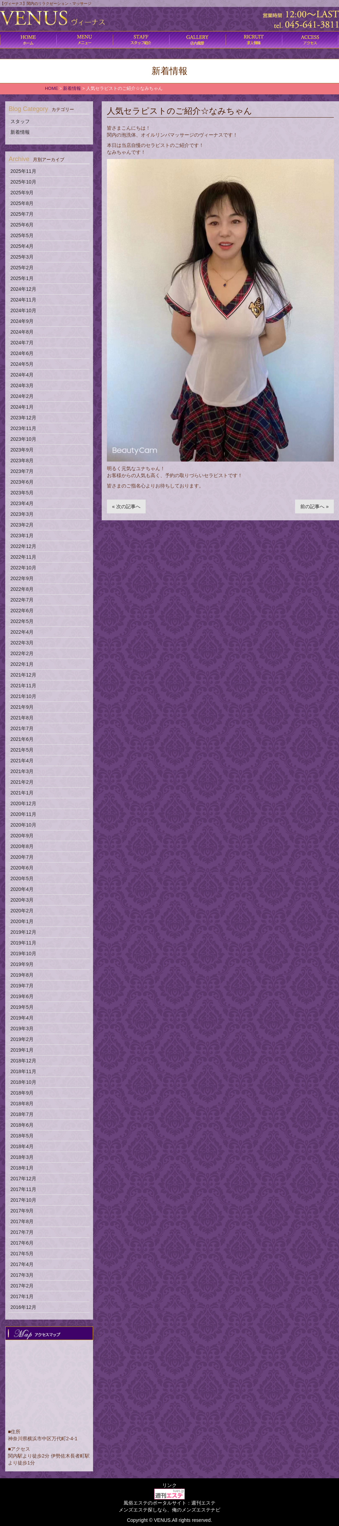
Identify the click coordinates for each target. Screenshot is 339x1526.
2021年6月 (22, 739)
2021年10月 (23, 696)
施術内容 (141, 39)
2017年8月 (22, 1221)
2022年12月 (23, 546)
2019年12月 (23, 932)
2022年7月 (22, 600)
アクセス (310, 39)
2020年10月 (23, 825)
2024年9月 (22, 321)
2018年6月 (22, 1125)
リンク (169, 1485)
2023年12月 (23, 417)
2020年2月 (22, 910)
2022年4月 (22, 632)
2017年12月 (23, 1178)
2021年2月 (22, 782)
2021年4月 (22, 760)
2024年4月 (22, 375)
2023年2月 (22, 525)
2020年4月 (22, 889)
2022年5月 (22, 621)
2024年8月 (22, 332)
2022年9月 (22, 578)
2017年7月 (22, 1232)
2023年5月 (22, 492)
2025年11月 (23, 171)
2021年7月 (22, 728)
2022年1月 (22, 664)
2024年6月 (22, 353)
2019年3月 (22, 1028)
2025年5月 (22, 235)
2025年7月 (22, 214)
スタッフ (20, 121)
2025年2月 (22, 267)
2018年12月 (23, 1060)
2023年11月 (23, 428)
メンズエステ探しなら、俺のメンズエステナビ (169, 1510)
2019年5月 (22, 1007)
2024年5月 (22, 364)
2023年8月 (22, 460)
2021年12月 (23, 675)
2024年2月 (22, 396)
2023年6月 (22, 482)
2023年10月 (23, 439)
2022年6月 (22, 610)
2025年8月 (22, 203)
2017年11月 (23, 1189)
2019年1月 (22, 1050)
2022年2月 (22, 653)
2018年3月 (22, 1157)
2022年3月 (22, 642)
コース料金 (84, 39)
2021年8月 (22, 717)
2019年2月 (22, 1039)
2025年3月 (22, 257)
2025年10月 (23, 182)
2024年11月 (23, 300)
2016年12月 (23, 1307)
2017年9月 (22, 1210)
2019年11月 (23, 943)
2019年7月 (22, 985)
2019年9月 (22, 964)
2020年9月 (22, 835)
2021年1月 (22, 792)
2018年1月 (22, 1168)
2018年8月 (22, 1103)
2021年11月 (23, 685)
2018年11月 (23, 1071)
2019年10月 (23, 953)
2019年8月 (22, 975)
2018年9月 (22, 1093)
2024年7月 (22, 342)
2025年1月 (22, 278)
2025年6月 (22, 224)
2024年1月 (22, 407)
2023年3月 (22, 514)
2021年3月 (22, 771)
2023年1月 (22, 535)
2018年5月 (22, 1135)
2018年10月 (23, 1082)
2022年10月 (23, 567)
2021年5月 (22, 750)
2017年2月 (22, 1285)
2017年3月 (22, 1275)
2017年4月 (22, 1264)
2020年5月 (22, 878)
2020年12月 (23, 803)
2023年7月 (22, 471)
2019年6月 (22, 996)
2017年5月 (22, 1253)
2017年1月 (22, 1296)
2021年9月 (22, 707)
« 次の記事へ (126, 506)
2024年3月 (22, 385)
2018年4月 (22, 1146)
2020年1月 (22, 921)
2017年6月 (22, 1243)
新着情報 (20, 132)
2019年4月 (22, 1018)
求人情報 (254, 39)
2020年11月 (23, 814)
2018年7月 (22, 1114)
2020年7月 (22, 857)
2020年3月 (22, 900)
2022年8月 (22, 589)
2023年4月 (22, 503)
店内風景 (197, 39)
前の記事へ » (314, 506)
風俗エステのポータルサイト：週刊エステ (169, 1503)
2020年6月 (22, 868)
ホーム (28, 39)
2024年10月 (23, 310)
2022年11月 (23, 557)
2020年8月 (22, 846)
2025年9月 (22, 192)
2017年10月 (23, 1200)
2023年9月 (22, 450)
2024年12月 (23, 289)
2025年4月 (22, 246)
